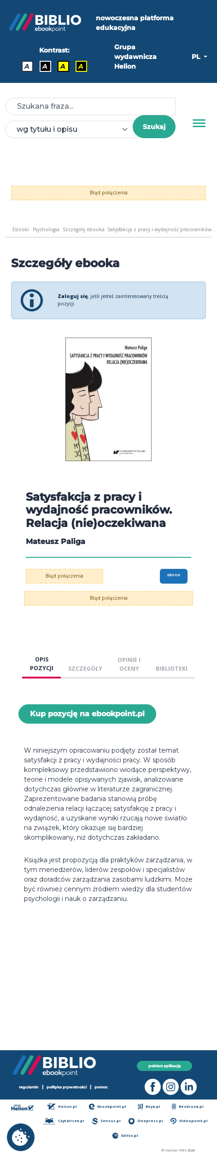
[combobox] (74, 129)
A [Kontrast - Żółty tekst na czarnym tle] (80, 66)
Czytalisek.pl (63, 1121)
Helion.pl (62, 1107)
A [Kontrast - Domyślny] (26, 66)
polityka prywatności (67, 1087)
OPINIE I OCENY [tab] (129, 664)
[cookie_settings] (21, 1137)
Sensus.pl (106, 1121)
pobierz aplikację (164, 1066)
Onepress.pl (146, 1121)
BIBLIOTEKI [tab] (172, 669)
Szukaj (154, 127)
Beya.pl (149, 1107)
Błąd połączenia (109, 192)
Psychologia (46, 229)
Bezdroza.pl (188, 1107)
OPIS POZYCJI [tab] (41, 663)
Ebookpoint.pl (108, 1107)
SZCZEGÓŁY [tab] (85, 669)
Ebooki (20, 229)
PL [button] (197, 57)
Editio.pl (125, 1136)
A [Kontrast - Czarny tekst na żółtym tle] (62, 66)
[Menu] (199, 123)
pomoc (101, 1087)
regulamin (29, 1087)
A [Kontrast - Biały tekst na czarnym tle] (44, 66)
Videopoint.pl (188, 1121)
